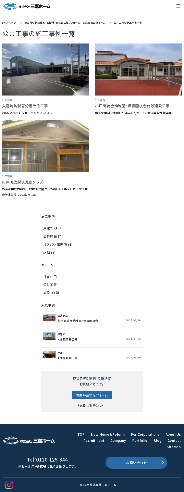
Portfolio (139, 440)
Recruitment (94, 440)
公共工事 (50, 284)
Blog (157, 440)
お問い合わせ (136, 462)
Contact (174, 440)
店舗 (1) (49, 252)
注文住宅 (50, 276)
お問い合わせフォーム (92, 395)
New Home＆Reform (108, 434)
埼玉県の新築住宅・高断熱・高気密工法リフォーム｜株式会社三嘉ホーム (65, 22)
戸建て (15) (52, 228)
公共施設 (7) (53, 236)
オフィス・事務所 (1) (58, 244)
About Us (173, 434)
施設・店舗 (51, 292)
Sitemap (174, 446)
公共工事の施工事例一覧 (128, 22)
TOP (81, 434)
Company (118, 440)
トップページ (9, 22)
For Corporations (145, 434)
